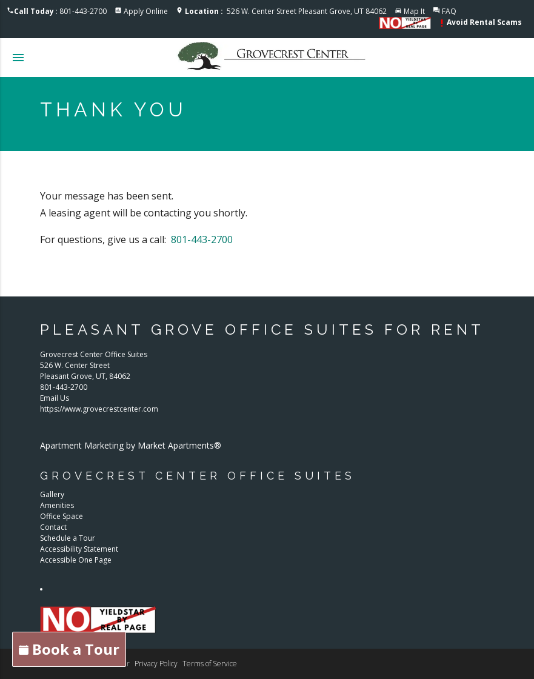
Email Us (54, 398)
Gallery (52, 494)
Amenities (57, 505)
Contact (53, 527)
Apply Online (146, 11)
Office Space (61, 516)
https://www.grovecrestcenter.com (99, 409)
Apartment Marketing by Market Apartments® (130, 445)
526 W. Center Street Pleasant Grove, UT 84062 (286, 11)
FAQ (449, 11)
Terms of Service (209, 663)
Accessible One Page (76, 560)
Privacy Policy (156, 663)
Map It (414, 11)
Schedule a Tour (67, 538)
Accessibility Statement (79, 549)
